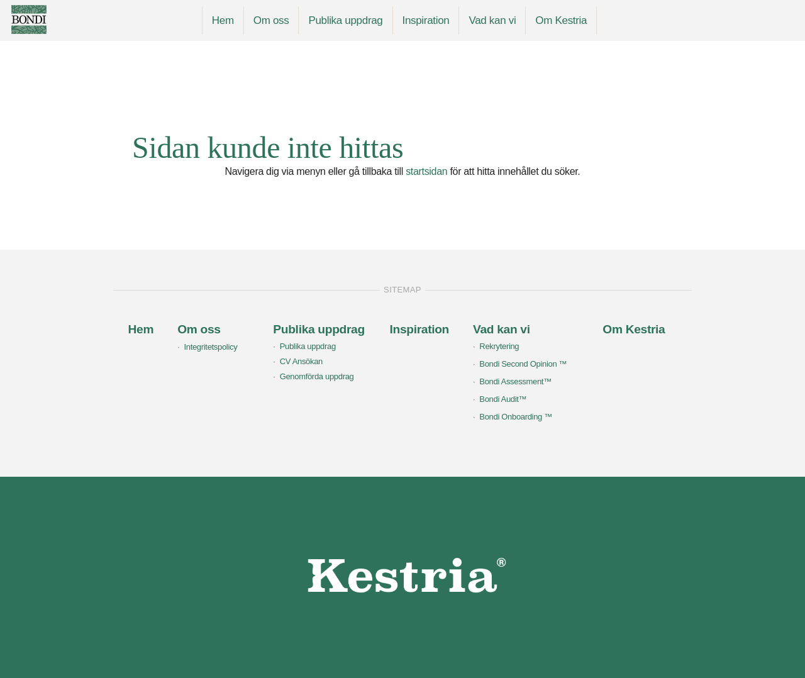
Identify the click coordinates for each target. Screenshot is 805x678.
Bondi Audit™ (502, 399)
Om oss (271, 20)
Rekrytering (499, 346)
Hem (223, 20)
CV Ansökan (301, 361)
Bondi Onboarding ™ (515, 416)
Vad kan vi (492, 20)
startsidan (426, 171)
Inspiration (426, 20)
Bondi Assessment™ (515, 381)
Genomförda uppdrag (317, 376)
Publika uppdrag (345, 20)
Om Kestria (561, 20)
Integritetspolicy (210, 347)
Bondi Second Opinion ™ (523, 364)
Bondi (54, 19)
